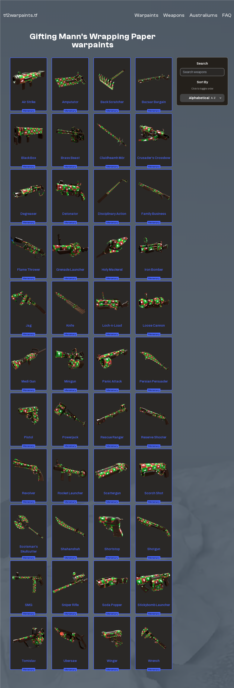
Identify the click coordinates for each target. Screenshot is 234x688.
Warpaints (146, 15)
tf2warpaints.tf (20, 15)
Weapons (173, 15)
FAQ (227, 15)
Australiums (204, 15)
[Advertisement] (202, 164)
